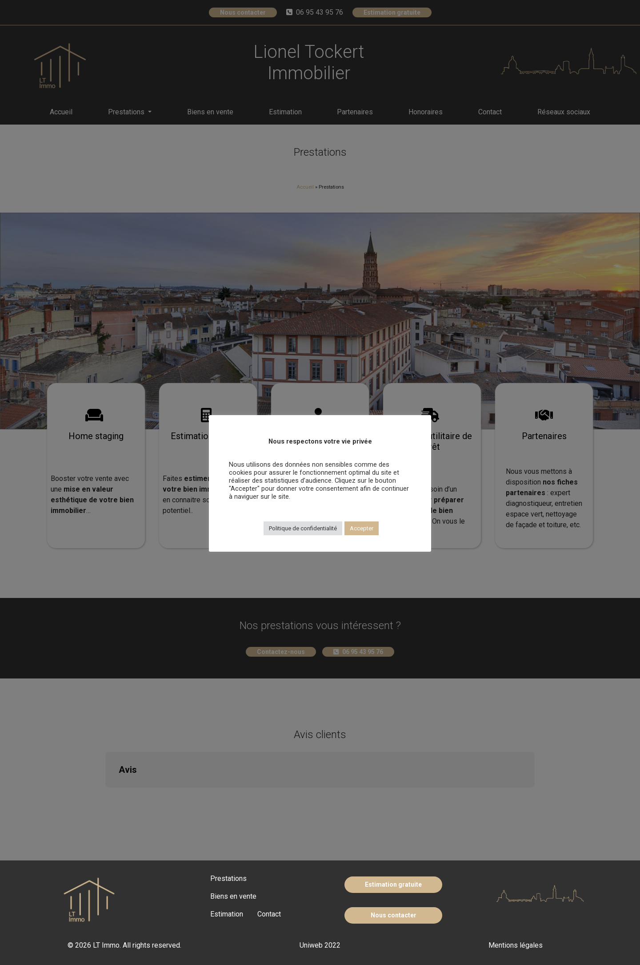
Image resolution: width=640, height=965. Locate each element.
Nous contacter (393, 915)
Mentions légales (515, 945)
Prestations (228, 878)
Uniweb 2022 (320, 945)
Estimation (226, 914)
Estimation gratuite (393, 884)
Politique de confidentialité (303, 528)
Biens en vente (233, 896)
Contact (269, 914)
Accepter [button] (361, 528)
